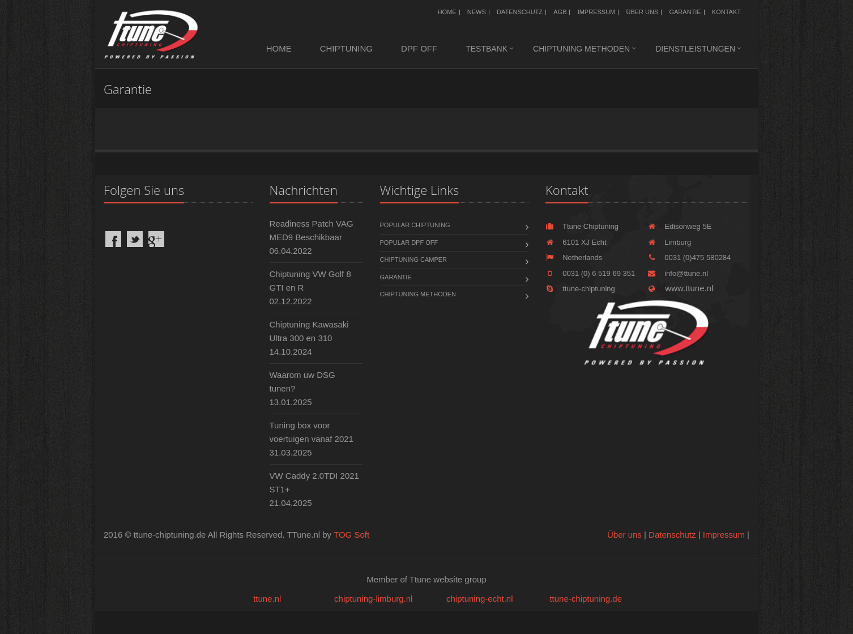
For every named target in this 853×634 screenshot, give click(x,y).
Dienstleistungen (695, 48)
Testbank (486, 48)
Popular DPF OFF (409, 242)
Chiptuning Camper (413, 259)
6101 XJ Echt (576, 242)
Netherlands (573, 257)
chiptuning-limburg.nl (373, 598)
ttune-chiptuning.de (585, 598)
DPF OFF (419, 48)
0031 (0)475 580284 (689, 257)
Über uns (642, 11)
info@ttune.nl (677, 273)
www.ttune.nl (680, 288)
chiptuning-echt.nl (479, 598)
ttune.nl (267, 598)
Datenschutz (520, 11)
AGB (559, 11)
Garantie (685, 11)
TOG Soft (351, 534)
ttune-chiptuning (580, 288)
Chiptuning (346, 48)
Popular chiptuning (415, 225)
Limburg (669, 242)
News (476, 11)
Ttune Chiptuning (582, 226)
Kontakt (726, 11)
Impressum (597, 11)
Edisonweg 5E (679, 226)
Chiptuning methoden (581, 48)
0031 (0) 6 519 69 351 (590, 273)
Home (447, 11)
